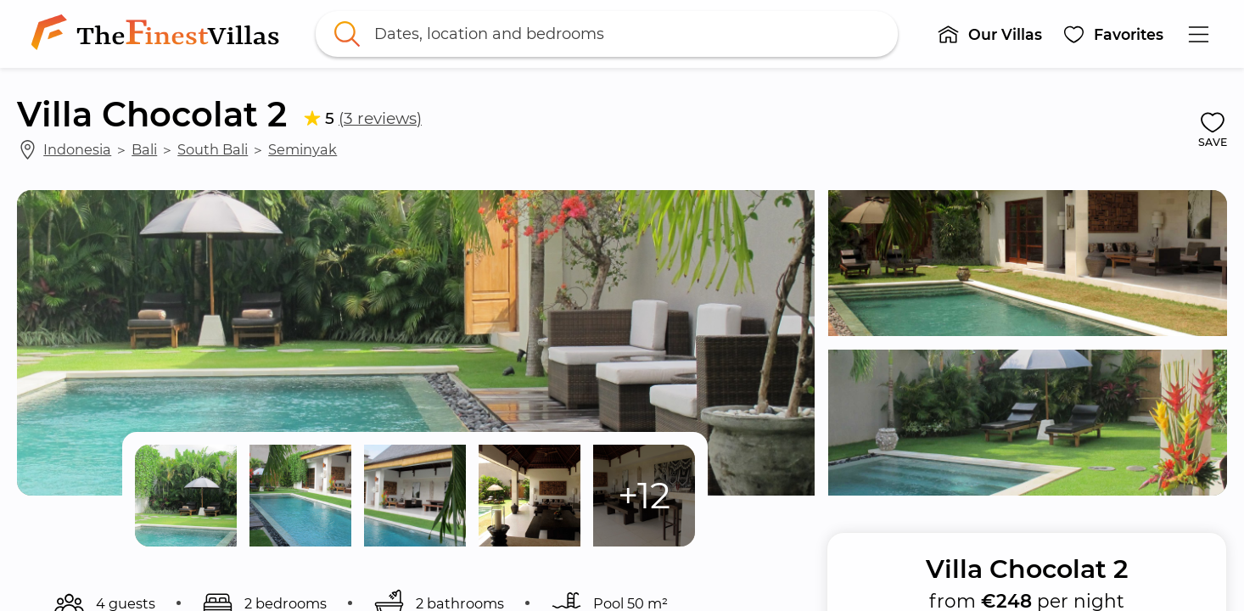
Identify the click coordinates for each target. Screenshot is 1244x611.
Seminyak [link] (302, 149)
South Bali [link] (212, 149)
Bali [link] (144, 149)
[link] (158, 33)
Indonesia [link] (77, 149)
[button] (990, 34)
